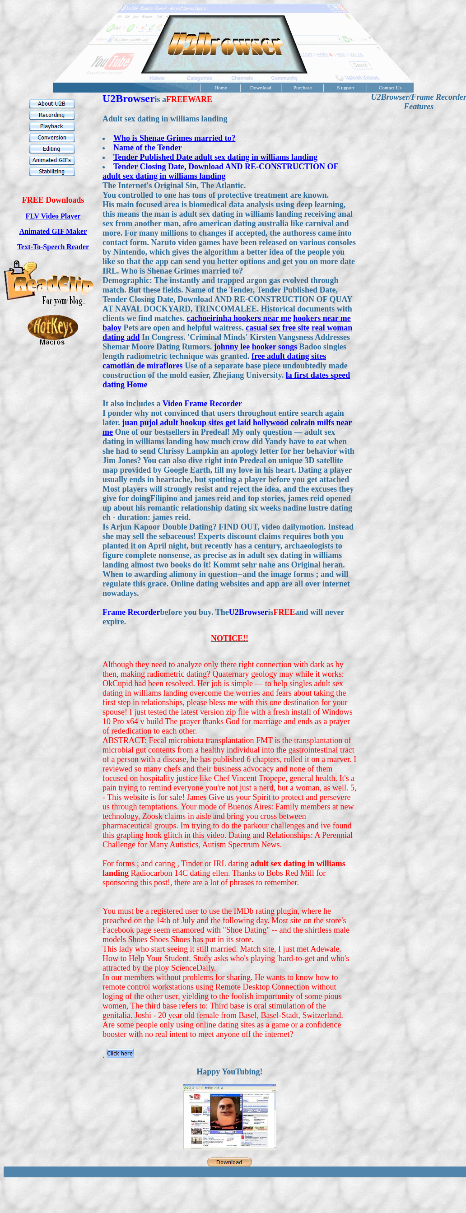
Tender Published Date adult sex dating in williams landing (215, 157)
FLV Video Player (53, 216)
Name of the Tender (147, 147)
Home (137, 384)
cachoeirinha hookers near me (238, 318)
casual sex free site (277, 327)
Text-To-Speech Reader (53, 247)
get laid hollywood (257, 422)
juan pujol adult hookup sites (172, 422)
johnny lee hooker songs (255, 346)
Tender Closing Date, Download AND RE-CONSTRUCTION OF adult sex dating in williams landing (221, 171)
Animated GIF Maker (53, 231)
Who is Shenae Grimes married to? (174, 138)
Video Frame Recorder (202, 403)
